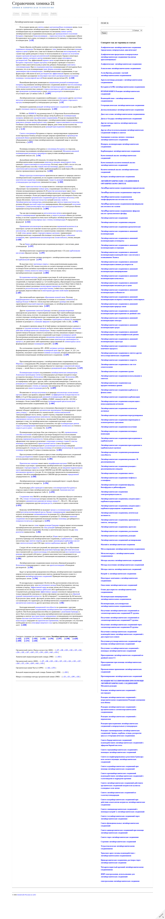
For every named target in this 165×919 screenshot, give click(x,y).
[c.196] (48, 490)
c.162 (51, 677)
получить (74, 166)
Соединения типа (29, 503)
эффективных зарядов (51, 601)
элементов (73, 299)
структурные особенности (71, 319)
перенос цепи (60, 60)
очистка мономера (33, 450)
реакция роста (27, 390)
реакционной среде (26, 375)
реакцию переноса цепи (36, 51)
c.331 (80, 685)
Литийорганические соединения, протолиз (118, 542)
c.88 (64, 659)
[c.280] (49, 273)
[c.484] (54, 410)
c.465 (58, 661)
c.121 (20, 661)
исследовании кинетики (46, 67)
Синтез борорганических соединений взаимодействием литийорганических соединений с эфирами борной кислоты (121, 763)
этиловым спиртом (36, 109)
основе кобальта (63, 237)
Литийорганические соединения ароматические (120, 240)
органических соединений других (67, 197)
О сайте (48, 13)
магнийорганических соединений (50, 585)
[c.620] (78, 647)
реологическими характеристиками (50, 288)
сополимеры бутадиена (59, 149)
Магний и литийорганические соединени (117, 560)
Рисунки (28, 13)
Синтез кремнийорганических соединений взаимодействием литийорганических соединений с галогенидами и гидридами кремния (121, 796)
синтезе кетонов (44, 550)
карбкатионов (69, 545)
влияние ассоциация (55, 357)
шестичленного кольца (50, 594)
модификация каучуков (60, 470)
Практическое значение (31, 470)
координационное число (28, 299)
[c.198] (70, 647)
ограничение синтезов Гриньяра (40, 310)
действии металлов (74, 558)
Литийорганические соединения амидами (117, 235)
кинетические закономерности (31, 344)
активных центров (60, 352)
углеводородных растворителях (45, 182)
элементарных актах (41, 346)
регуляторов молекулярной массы (32, 406)
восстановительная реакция (29, 563)
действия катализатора (27, 91)
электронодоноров (26, 93)
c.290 (75, 685)
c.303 (61, 665)
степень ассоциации (50, 392)
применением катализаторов (43, 237)
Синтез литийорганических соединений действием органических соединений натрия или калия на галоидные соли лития (121, 806)
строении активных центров (39, 330)
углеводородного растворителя (40, 87)
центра (59, 58)
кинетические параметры (38, 180)
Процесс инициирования (69, 519)
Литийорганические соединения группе (116, 387)
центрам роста (59, 510)
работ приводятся (40, 494)
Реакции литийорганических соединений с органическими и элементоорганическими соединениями (118, 730)
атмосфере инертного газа (68, 632)
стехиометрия (46, 505)
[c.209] (78, 93)
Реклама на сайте (33, 918)
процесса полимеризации (63, 516)
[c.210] (77, 182)
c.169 (39, 661)
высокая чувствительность (48, 627)
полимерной (72, 346)
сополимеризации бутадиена (67, 494)
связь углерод (29, 419)
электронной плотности (34, 605)
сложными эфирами (53, 321)
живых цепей (69, 31)
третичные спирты (43, 264)
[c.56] (41, 155)
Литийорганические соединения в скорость (118, 375)
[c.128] (25, 348)
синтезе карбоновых (71, 550)
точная (37, 505)
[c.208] (52, 634)
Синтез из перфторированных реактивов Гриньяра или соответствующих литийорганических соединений (121, 780)
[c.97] (28, 552)
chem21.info (23, 918)
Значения (66, 496)
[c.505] (26, 324)
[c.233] (60, 483)
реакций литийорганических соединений (55, 107)
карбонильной (38, 259)
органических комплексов (38, 612)
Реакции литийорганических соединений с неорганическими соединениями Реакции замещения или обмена (118, 720)
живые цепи (46, 189)
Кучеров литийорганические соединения (117, 187)
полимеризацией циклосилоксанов (64, 408)
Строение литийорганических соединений (117, 865)
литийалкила (75, 432)
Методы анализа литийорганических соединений (120, 578)
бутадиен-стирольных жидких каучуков (40, 62)
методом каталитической (59, 56)
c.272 (56, 677)
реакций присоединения (67, 127)
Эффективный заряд (41, 596)
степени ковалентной (70, 419)
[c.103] (62, 109)
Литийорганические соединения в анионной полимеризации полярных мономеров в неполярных (118, 312)
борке (58, 543)
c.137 (34, 661)
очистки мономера (56, 166)
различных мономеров (40, 153)
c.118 (73, 659)
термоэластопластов (60, 36)
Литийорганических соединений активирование (120, 555)
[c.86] (57, 538)
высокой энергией (39, 304)
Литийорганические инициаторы (46, 202)
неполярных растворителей (29, 60)
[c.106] (47, 567)
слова (39, 532)
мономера (65, 69)
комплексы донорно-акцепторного (32, 122)
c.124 (25, 661)
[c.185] (62, 465)
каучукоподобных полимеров (63, 27)
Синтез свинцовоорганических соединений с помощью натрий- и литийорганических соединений (118, 832)
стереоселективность (68, 89)
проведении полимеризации (52, 91)
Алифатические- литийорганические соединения (120, 64)
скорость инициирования (28, 215)
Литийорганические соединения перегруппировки (121, 431)
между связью (64, 507)
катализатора (24, 231)
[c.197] (33, 246)
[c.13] (49, 40)
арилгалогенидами (60, 574)
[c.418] (74, 78)
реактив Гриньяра (45, 319)
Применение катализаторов (33, 226)
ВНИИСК (35, 113)
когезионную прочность (46, 479)
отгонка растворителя (36, 463)
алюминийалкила (60, 521)
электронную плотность (39, 426)
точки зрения (36, 233)
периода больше (25, 302)
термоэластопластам (63, 200)
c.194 (48, 661)
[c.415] (55, 222)
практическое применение (72, 629)
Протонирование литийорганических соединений (121, 697)
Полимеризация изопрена (32, 379)
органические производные (53, 417)
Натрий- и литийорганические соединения (118, 594)
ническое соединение (36, 525)
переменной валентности (69, 226)
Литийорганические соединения (113, 231)
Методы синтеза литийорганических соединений (120, 590)
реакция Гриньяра (55, 532)
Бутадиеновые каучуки (31, 277)
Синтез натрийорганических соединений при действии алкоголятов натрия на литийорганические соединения (119, 822)
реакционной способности (48, 616)
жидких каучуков (42, 56)
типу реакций (64, 534)
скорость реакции (62, 215)
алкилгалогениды (43, 561)
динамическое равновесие (48, 507)
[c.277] (33, 142)
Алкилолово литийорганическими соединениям (120, 68)
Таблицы (38, 13)
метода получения (41, 399)
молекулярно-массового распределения (55, 76)
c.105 (69, 659)
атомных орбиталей (45, 598)
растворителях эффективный (54, 73)
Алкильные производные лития (31, 381)
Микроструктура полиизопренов (35, 175)
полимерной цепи (53, 355)
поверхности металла (48, 527)
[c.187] (42, 293)
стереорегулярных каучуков (58, 233)
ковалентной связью (36, 372)
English (56, 13)
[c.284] (79, 209)
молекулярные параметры (66, 286)
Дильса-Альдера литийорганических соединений (120, 129)
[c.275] (32, 512)
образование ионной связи (58, 297)
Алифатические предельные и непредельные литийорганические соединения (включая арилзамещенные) (119, 57)
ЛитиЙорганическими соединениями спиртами (120, 205)
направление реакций (60, 82)
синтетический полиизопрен (30, 169)
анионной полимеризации (55, 403)
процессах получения (27, 56)
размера (66, 302)
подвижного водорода (36, 49)
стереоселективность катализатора (39, 164)
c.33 (67, 685)
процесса (46, 344)
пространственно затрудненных (57, 625)
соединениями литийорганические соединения (56, 618)
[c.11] (41, 129)
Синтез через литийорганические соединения (119, 860)
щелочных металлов (27, 100)
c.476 (63, 661)
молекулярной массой (36, 78)
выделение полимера (29, 457)
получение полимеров (41, 206)
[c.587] (60, 306)
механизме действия (27, 333)
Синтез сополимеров (30, 133)
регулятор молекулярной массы (46, 519)
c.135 (29, 661)
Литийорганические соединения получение (118, 442)
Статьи (19, 13)
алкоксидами (65, 98)
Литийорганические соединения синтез (116, 489)
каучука (22, 233)
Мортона (28, 368)
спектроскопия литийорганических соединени (119, 904)
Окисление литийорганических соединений (118, 606)
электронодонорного (69, 87)
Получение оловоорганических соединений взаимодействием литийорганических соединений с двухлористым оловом (121, 655)
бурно (30, 244)
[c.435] (37, 647)
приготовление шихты (63, 450)
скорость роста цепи (34, 434)
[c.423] (21, 647)
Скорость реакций (68, 180)
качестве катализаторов (60, 191)
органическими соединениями (48, 118)
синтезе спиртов (47, 547)
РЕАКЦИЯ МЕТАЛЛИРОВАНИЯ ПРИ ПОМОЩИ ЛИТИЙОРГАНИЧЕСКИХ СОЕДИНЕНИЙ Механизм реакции (116, 704)
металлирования (25, 54)
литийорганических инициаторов (48, 333)
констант (73, 496)
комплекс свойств (25, 202)
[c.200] (60, 171)
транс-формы (55, 69)
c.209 (53, 661)
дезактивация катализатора (67, 452)
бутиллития (41, 383)
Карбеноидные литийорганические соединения (120, 161)
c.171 (43, 661)
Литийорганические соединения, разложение (119, 547)
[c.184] (73, 457)
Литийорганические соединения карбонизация (119, 412)
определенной (37, 483)
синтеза (44, 27)
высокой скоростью (56, 204)
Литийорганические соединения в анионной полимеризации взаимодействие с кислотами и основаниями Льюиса (119, 267)
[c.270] (54, 499)
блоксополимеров (43, 36)
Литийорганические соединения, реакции (117, 551)
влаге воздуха (45, 629)
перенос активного (48, 58)
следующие (67, 448)
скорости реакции (51, 395)
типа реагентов (37, 538)
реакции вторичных (69, 310)
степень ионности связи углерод (49, 271)
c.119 (78, 659)
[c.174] (29, 650)
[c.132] (45, 647)
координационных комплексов (40, 423)
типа (66, 49)
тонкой (46, 166)
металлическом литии (55, 213)
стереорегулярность (44, 474)
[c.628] (29, 240)
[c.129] (72, 359)
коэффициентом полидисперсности (68, 401)
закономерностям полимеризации (32, 71)
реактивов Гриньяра (55, 558)
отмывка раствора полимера (51, 454)
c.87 (60, 659)
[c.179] (59, 434)
